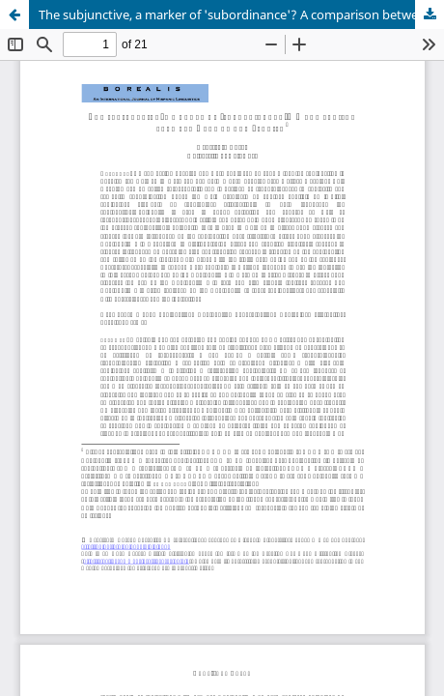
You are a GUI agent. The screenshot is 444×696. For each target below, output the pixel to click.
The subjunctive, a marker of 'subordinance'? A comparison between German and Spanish (241, 14)
